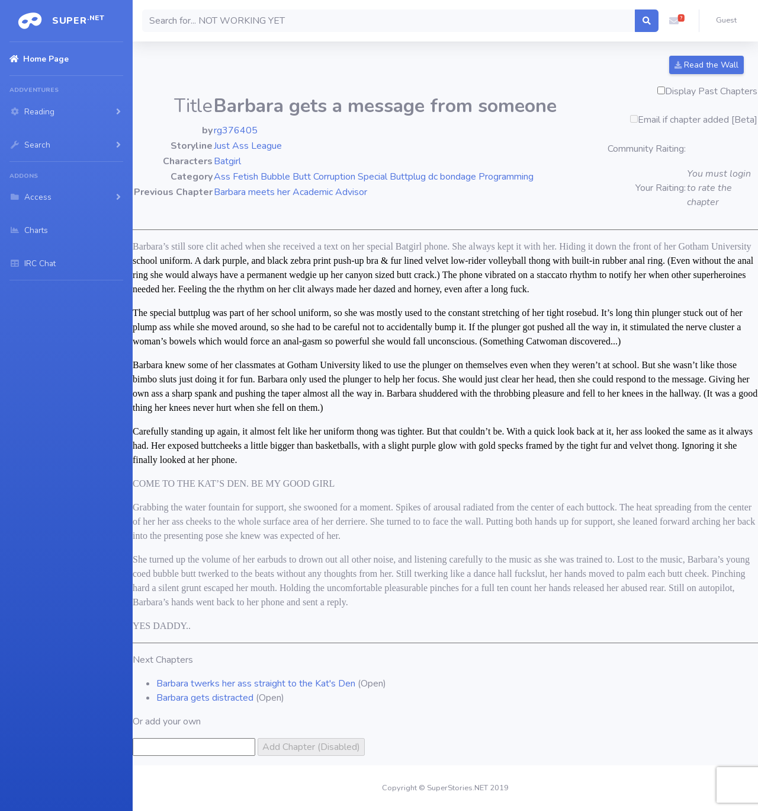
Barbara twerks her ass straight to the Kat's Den (255, 683)
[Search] (388, 20)
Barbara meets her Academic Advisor (290, 192)
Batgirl (227, 161)
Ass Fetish (236, 176)
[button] (674, 20)
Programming (506, 176)
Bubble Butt (286, 176)
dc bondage (452, 176)
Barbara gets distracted (204, 697)
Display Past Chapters (711, 91)
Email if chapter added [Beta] (697, 119)
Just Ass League (248, 145)
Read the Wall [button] (706, 65)
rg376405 (236, 130)
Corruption (334, 176)
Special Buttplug (392, 176)
